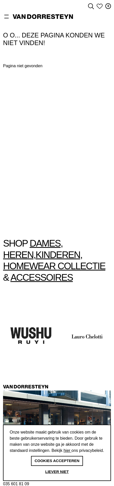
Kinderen (58, 255)
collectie (81, 266)
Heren (18, 255)
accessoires (41, 277)
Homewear (30, 266)
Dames (45, 243)
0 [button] (108, 6)
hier (68, 450)
